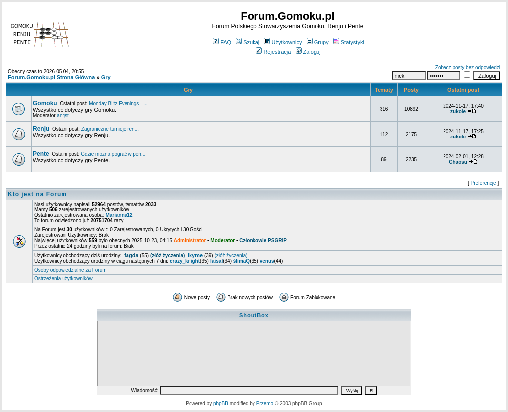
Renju (41, 128)
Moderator (222, 240)
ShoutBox (254, 315)
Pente (41, 153)
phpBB (220, 403)
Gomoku (45, 103)
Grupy (318, 42)
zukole (458, 111)
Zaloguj (308, 52)
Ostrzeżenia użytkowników (63, 278)
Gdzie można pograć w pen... (113, 154)
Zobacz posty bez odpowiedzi (467, 67)
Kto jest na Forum (37, 194)
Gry (106, 77)
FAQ (222, 42)
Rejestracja (273, 52)
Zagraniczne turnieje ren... (110, 129)
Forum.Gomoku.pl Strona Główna (51, 77)
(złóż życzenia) (167, 255)
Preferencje (483, 183)
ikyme (195, 255)
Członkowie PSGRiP (263, 240)
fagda (131, 255)
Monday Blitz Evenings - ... (118, 103)
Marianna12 (118, 215)
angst (62, 115)
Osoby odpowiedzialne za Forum (70, 270)
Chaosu (458, 162)
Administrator (190, 240)
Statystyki (348, 42)
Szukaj (247, 42)
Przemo (264, 403)
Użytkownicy (283, 42)
